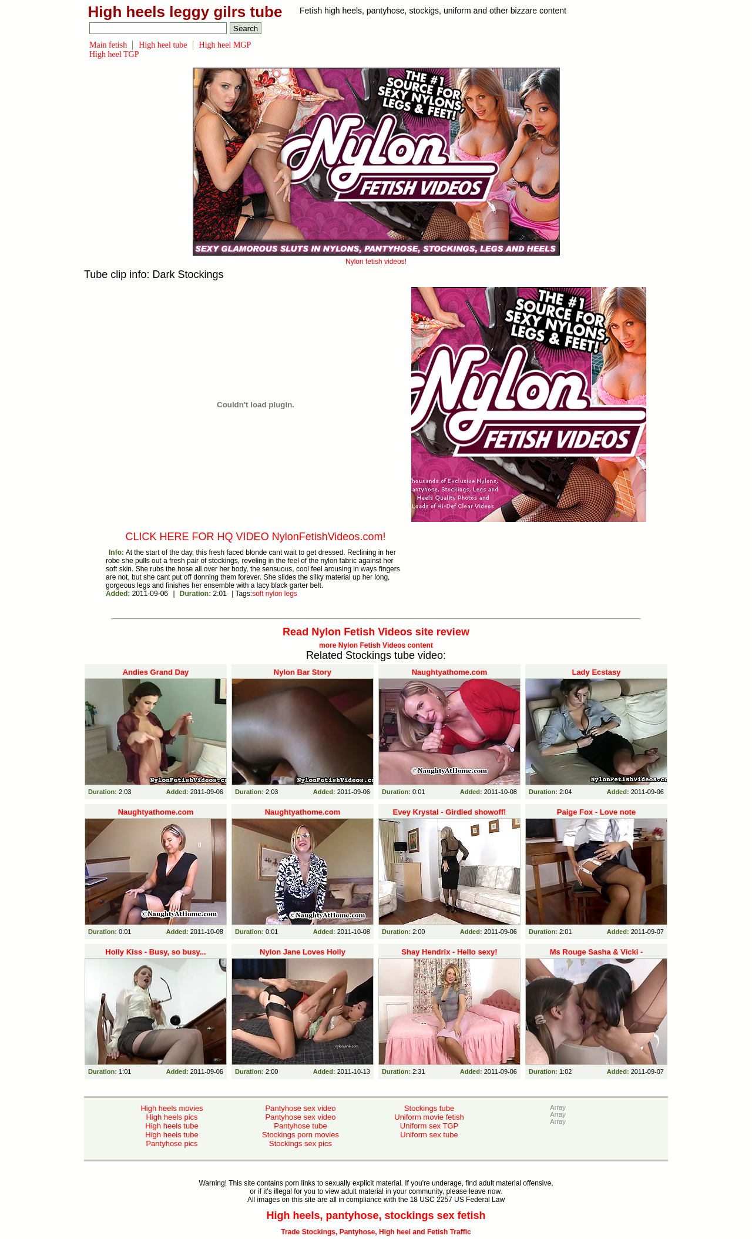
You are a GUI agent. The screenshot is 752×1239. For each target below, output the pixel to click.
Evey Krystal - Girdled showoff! (449, 812)
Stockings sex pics (300, 1143)
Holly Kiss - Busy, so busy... (155, 951)
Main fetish (108, 45)
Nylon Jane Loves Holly (302, 951)
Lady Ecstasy (596, 672)
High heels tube (171, 1125)
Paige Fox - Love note (596, 812)
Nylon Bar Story (302, 672)
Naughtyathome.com (450, 672)
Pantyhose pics (171, 1143)
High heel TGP (114, 54)
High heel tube (163, 45)
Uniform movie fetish (429, 1117)
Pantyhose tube (300, 1125)
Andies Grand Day (156, 672)
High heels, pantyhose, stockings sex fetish (375, 1215)
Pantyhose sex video (301, 1108)
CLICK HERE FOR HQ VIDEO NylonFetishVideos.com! (256, 537)
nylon (274, 594)
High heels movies (171, 1108)
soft (257, 594)
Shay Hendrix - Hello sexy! (449, 951)
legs (290, 594)
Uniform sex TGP (429, 1125)
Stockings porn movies (300, 1134)
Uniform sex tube (429, 1134)
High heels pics (171, 1117)
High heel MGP (225, 45)
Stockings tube (429, 1108)
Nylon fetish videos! (376, 257)
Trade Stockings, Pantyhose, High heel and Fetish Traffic (376, 1232)
